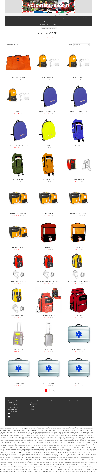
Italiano (32, 409)
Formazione (12, 18)
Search (61, 15)
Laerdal (79, 21)
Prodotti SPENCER (83, 18)
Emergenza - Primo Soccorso (68, 18)
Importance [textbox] (77, 44)
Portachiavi (14, 21)
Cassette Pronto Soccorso (54, 21)
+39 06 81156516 (12, 411)
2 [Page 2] (48, 390)
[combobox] (81, 44)
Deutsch (32, 406)
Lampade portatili (44, 24)
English (31, 408)
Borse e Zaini (31, 18)
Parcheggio (54, 24)
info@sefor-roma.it (13, 409)
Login (55, 15)
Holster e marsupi (40, 21)
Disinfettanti (72, 21)
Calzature (40, 18)
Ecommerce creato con (17, 423)
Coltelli (65, 21)
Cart (50, 15)
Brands (43, 15)
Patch (84, 21)
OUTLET (22, 21)
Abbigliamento (22, 18)
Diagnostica (30, 21)
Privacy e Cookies (34, 15)
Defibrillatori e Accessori (52, 18)
